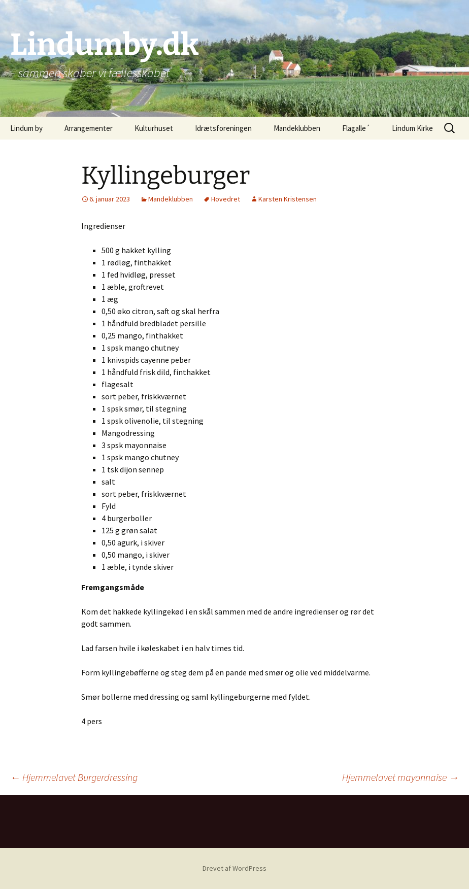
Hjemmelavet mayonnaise (400, 777)
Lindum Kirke (412, 128)
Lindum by (26, 128)
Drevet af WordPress (234, 868)
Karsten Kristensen (287, 198)
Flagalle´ (356, 128)
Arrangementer (88, 128)
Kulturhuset (154, 128)
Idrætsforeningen (223, 128)
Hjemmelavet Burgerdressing (74, 777)
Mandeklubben (297, 128)
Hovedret (225, 198)
